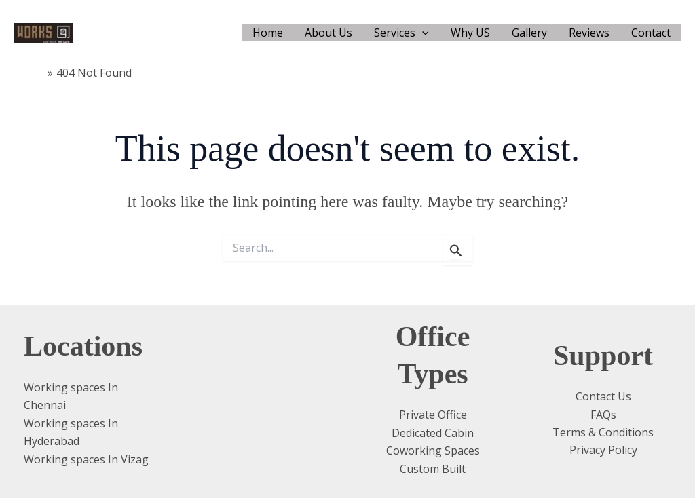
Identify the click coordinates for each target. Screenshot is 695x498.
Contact (651, 32)
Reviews (589, 32)
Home (267, 32)
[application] (422, 33)
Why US (470, 32)
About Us (328, 32)
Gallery (529, 32)
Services (401, 33)
